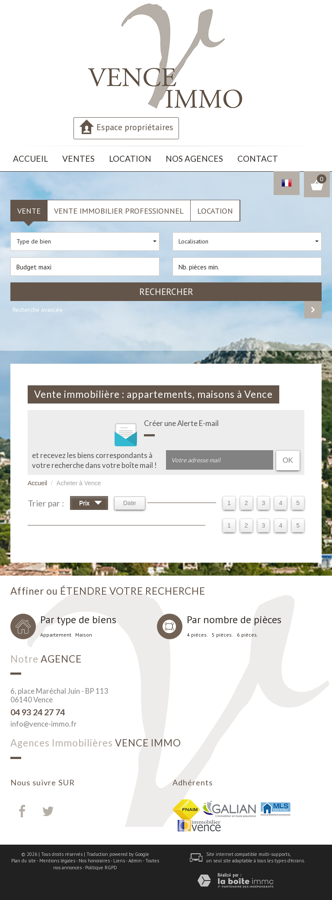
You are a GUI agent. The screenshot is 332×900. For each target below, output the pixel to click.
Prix (90, 501)
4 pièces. (197, 631)
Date (129, 499)
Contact (209, 157)
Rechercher (166, 289)
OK (288, 457)
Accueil (26, 157)
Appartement (55, 631)
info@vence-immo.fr (43, 720)
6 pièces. (247, 631)
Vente (29, 207)
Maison (83, 631)
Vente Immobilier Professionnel (119, 207)
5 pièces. (222, 631)
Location (107, 157)
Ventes (65, 157)
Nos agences (158, 157)
